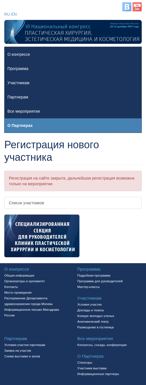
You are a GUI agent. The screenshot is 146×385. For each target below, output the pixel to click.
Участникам (18, 83)
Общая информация (19, 275)
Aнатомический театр (93, 321)
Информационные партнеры (98, 374)
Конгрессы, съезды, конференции (102, 345)
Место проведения (18, 292)
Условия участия (89, 304)
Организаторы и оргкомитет (24, 281)
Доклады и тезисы (90, 310)
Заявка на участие (17, 350)
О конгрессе (18, 54)
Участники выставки (92, 368)
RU (7, 14)
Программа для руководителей (100, 281)
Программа (17, 68)
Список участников (26, 203)
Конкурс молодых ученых (95, 316)
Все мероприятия (23, 111)
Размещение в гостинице (95, 327)
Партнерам (17, 97)
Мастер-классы (88, 287)
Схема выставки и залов (22, 356)
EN (14, 14)
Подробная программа (94, 275)
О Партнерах (20, 125)
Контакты (11, 287)
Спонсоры (84, 362)
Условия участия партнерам (24, 345)
